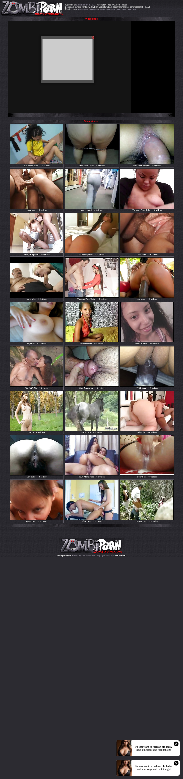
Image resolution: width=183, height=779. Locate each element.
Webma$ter (120, 555)
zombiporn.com (63, 555)
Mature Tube (83, 9)
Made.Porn (110, 9)
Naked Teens (121, 9)
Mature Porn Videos (97, 9)
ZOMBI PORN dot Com (85, 5)
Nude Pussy (131, 9)
